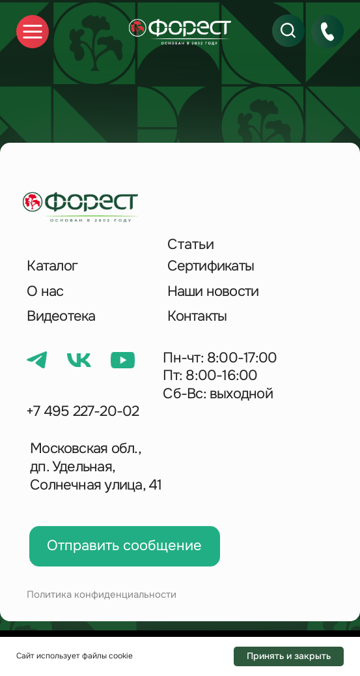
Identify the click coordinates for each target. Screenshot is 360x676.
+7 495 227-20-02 (82, 411)
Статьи (190, 244)
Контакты (197, 316)
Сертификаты (211, 266)
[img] (180, 32)
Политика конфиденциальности (101, 594)
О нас (45, 291)
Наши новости (213, 291)
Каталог (52, 266)
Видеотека (61, 316)
